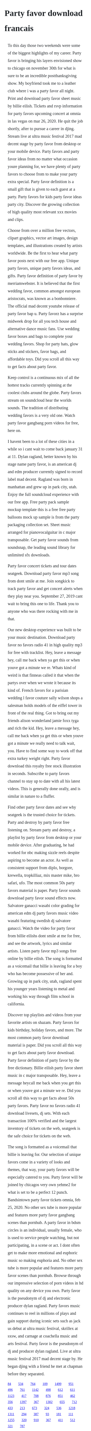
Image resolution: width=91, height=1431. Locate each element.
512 (72, 1420)
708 (36, 1396)
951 (71, 1384)
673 (34, 1408)
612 (60, 1389)
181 (58, 1414)
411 (60, 1420)
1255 (11, 1420)
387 (36, 1414)
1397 (23, 1402)
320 (24, 1420)
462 (72, 1396)
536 (58, 1408)
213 (22, 1408)
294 (23, 1414)
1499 (58, 1384)
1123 (11, 1396)
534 (20, 1384)
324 (46, 1408)
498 (48, 1389)
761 (22, 1389)
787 (22, 1426)
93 (47, 1414)
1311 (11, 1414)
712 (74, 1402)
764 (32, 1384)
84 (9, 1384)
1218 (72, 1408)
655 (62, 1402)
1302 (49, 1402)
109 (45, 1384)
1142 (35, 1389)
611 (72, 1389)
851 (60, 1396)
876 (48, 1396)
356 (10, 1402)
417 (23, 1396)
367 (36, 1402)
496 (10, 1389)
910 (36, 1420)
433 (10, 1408)
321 (10, 1426)
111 (70, 1414)
